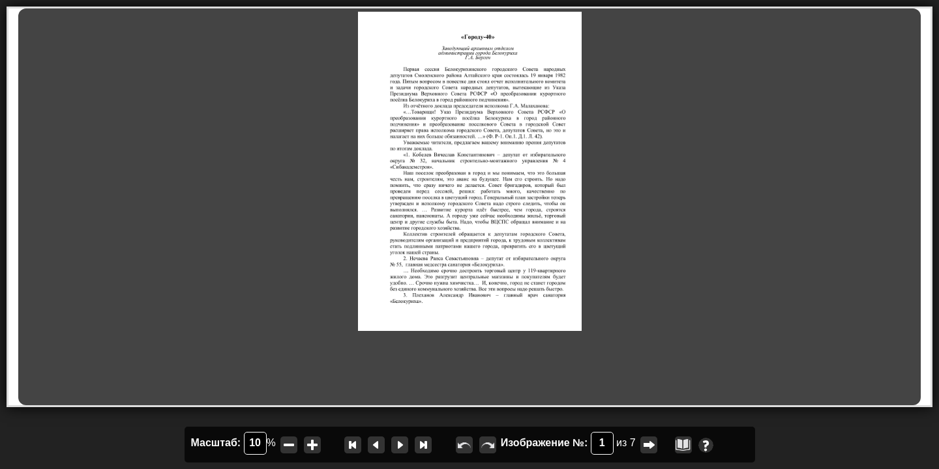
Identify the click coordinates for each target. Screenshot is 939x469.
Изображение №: (557, 443)
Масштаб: (229, 443)
